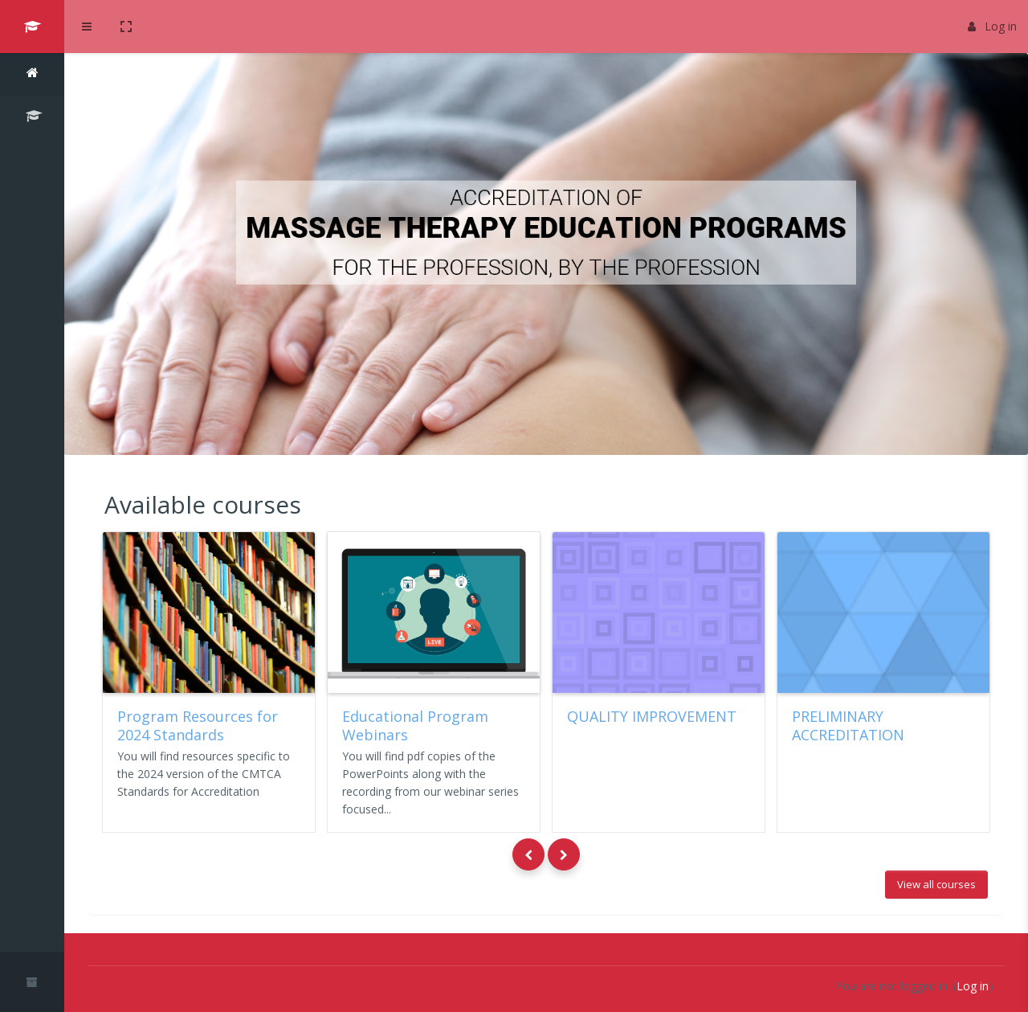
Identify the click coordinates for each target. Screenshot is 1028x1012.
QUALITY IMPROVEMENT (651, 716)
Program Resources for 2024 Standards (197, 725)
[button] (126, 26)
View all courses (936, 884)
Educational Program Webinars (415, 725)
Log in (992, 26)
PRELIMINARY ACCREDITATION (848, 725)
